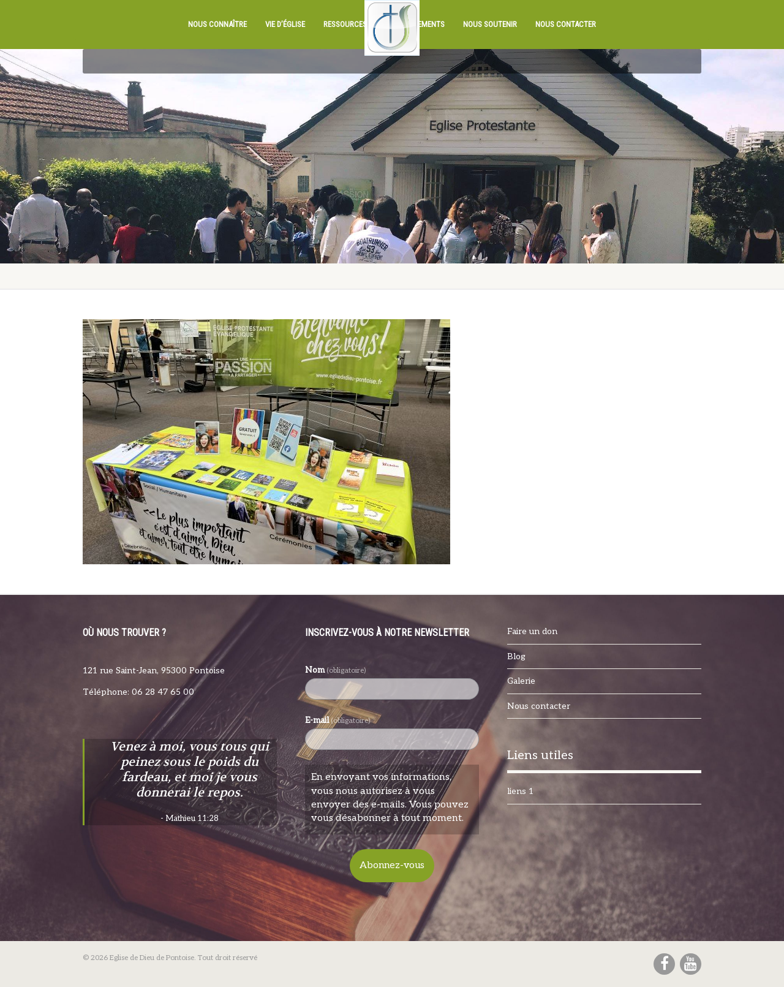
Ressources (345, 24)
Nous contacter (565, 24)
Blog (516, 656)
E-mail (337, 720)
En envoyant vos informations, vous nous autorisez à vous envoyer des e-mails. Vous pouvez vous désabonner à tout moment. (390, 797)
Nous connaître (217, 24)
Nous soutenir (490, 24)
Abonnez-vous (392, 865)
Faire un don (532, 631)
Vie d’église (285, 24)
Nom (335, 670)
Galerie (521, 681)
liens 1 (520, 791)
